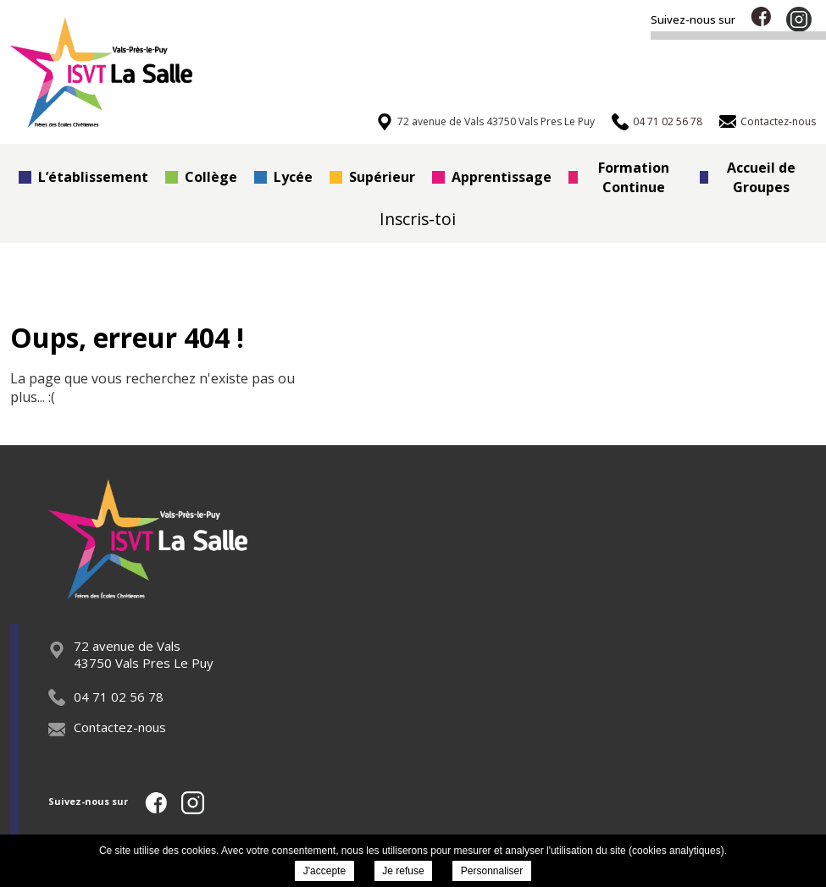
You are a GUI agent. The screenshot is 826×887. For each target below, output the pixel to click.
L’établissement (83, 177)
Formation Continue (618, 177)
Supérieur (372, 177)
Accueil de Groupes (748, 177)
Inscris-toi (418, 218)
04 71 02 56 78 (106, 696)
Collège (201, 177)
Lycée (283, 177)
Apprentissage (492, 177)
